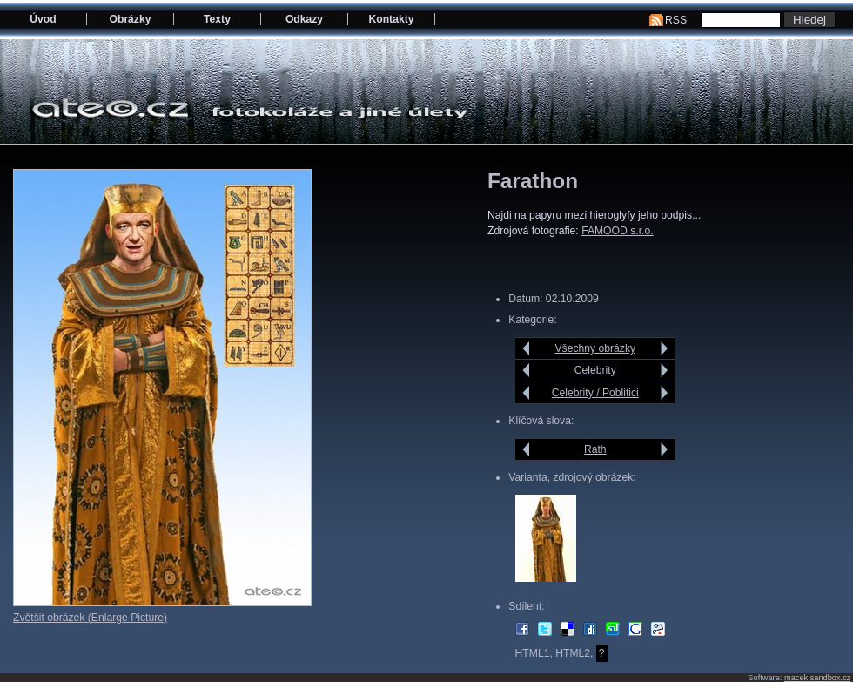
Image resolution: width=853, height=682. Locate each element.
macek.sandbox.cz (817, 677)
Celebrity (595, 370)
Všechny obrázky (595, 348)
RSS (676, 20)
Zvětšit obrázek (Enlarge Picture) (90, 617)
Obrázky (130, 19)
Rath (595, 449)
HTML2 (572, 653)
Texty (217, 19)
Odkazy (304, 19)
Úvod (43, 19)
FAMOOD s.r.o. (617, 231)
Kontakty (390, 19)
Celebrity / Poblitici (595, 393)
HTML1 (532, 653)
